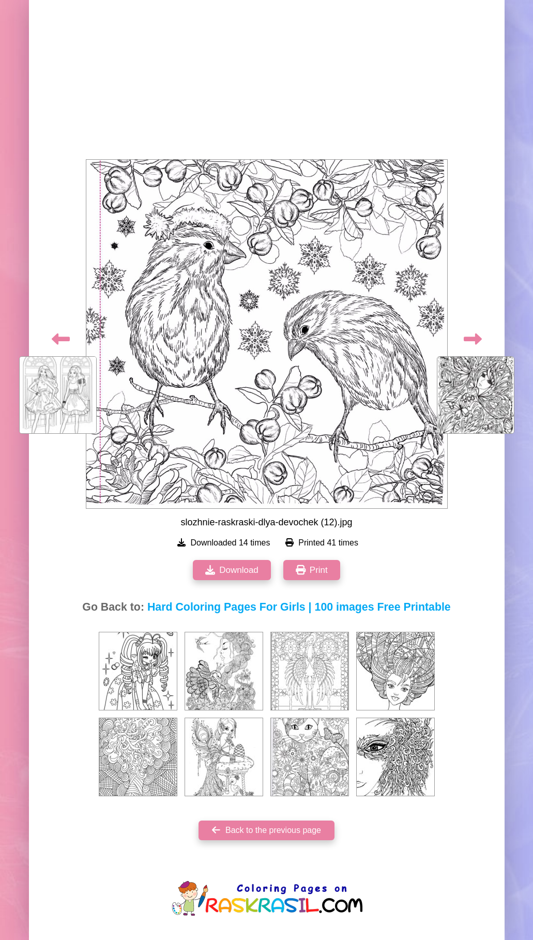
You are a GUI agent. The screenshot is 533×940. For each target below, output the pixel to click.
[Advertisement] (266, 82)
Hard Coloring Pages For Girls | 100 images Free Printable (299, 607)
